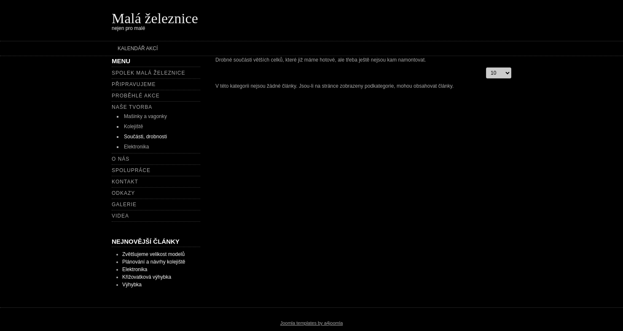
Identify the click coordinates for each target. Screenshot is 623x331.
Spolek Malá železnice (148, 73)
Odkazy (123, 193)
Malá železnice (155, 18)
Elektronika (136, 147)
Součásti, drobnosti (145, 137)
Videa (120, 216)
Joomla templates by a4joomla (311, 323)
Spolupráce (131, 170)
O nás (120, 159)
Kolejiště (133, 126)
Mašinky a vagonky (145, 116)
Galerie (124, 204)
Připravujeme (134, 84)
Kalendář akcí (138, 48)
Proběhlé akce (136, 96)
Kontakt (125, 182)
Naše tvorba (132, 107)
